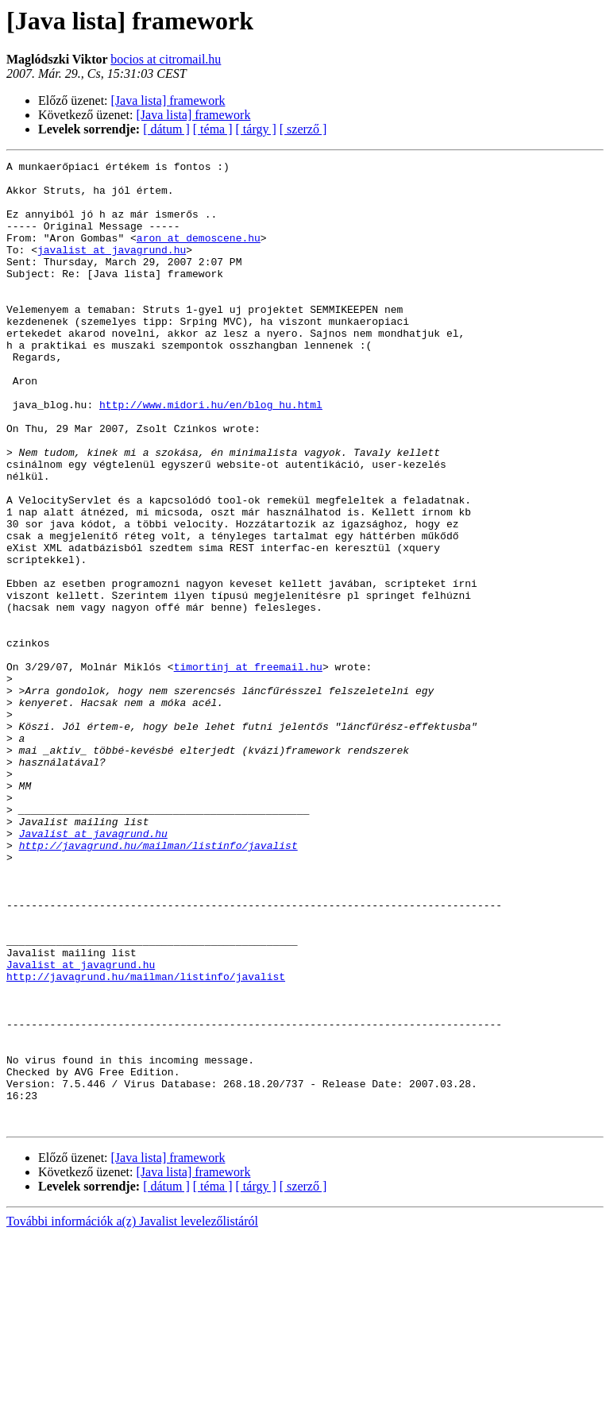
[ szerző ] (303, 129)
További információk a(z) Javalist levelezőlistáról (132, 1414)
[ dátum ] (166, 129)
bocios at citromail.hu (165, 59)
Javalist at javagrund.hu (93, 969)
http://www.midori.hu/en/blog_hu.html (210, 454)
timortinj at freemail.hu (248, 769)
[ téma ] (213, 129)
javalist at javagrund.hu (111, 268)
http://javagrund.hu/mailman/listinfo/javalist (158, 983)
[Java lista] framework (168, 100)
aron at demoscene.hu (199, 254)
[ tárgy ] (256, 129)
